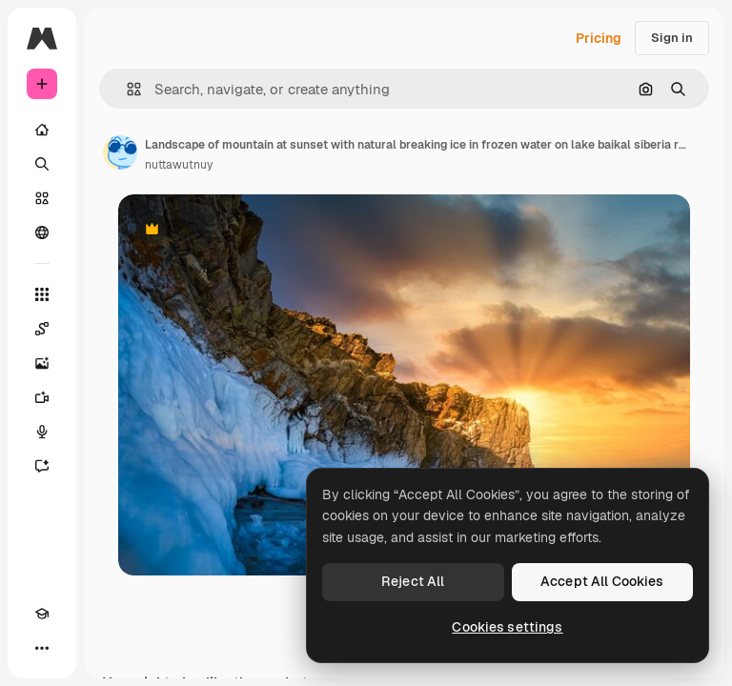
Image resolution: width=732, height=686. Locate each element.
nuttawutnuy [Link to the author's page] (179, 164)
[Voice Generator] (42, 431)
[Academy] (42, 613)
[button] (126, 89)
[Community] (42, 232)
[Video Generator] (42, 397)
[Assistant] (42, 466)
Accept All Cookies (602, 581)
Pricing (598, 38)
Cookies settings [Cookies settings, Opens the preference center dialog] (507, 627)
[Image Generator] (42, 363)
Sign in (672, 38)
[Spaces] (42, 328)
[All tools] (42, 294)
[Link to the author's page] (120, 152)
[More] (42, 648)
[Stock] (42, 198)
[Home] (42, 129)
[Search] (42, 164)
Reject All (412, 581)
